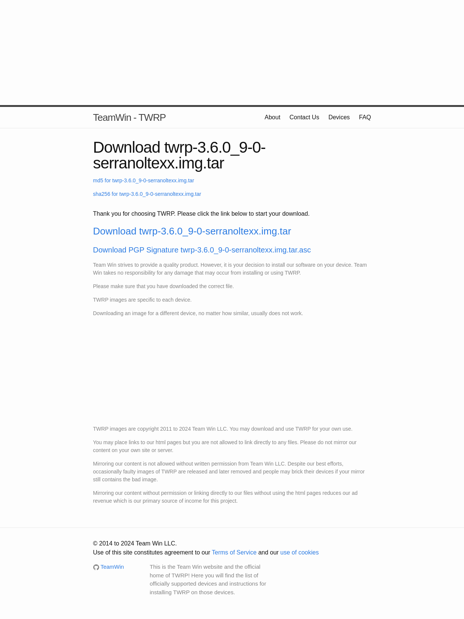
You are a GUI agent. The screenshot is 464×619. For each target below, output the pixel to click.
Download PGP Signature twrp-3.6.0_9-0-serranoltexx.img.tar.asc (202, 250)
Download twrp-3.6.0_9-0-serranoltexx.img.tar (192, 231)
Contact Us (304, 117)
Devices (339, 117)
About (272, 117)
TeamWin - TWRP (129, 117)
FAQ (365, 117)
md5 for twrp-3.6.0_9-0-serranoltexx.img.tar (143, 180)
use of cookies (299, 552)
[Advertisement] (232, 52)
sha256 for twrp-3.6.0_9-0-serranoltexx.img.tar (147, 194)
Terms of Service (234, 552)
